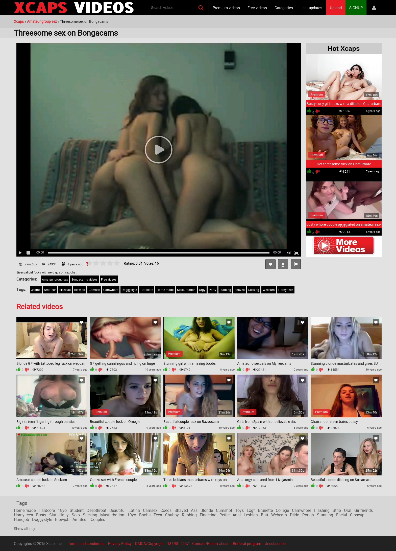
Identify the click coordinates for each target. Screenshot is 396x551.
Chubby (172, 515)
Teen (158, 515)
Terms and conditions (86, 543)
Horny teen (285, 290)
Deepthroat (96, 510)
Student (77, 510)
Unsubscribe (275, 543)
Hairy (64, 515)
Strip (337, 510)
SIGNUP (356, 7)
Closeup (357, 515)
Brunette (265, 510)
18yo (62, 510)
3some (35, 290)
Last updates (311, 7)
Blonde (207, 510)
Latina (134, 510)
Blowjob (79, 290)
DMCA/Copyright (149, 543)
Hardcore (146, 290)
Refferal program (247, 543)
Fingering (208, 515)
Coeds (165, 510)
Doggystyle (129, 290)
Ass (194, 510)
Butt (264, 515)
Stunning (325, 515)
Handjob (21, 519)
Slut (52, 515)
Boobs (145, 515)
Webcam (269, 290)
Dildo (294, 515)
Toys (239, 510)
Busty (41, 515)
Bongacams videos (84, 279)
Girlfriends (363, 510)
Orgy (202, 290)
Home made (165, 290)
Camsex (94, 290)
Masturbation (186, 290)
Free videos (257, 7)
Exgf (251, 510)
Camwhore (110, 290)
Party (212, 290)
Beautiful (117, 510)
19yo (131, 515)
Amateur (50, 290)
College (282, 510)
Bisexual (65, 290)
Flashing (322, 510)
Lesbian (251, 515)
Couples (98, 519)
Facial (341, 515)
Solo (76, 515)
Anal (237, 515)
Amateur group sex (55, 279)
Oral (347, 510)
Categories (284, 7)
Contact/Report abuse (210, 543)
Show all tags (25, 528)
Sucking (253, 290)
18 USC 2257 (178, 543)
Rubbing (225, 290)
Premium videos (226, 7)
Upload (336, 7)
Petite (224, 515)
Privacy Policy (120, 543)
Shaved (240, 290)
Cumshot (224, 510)
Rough (308, 515)
